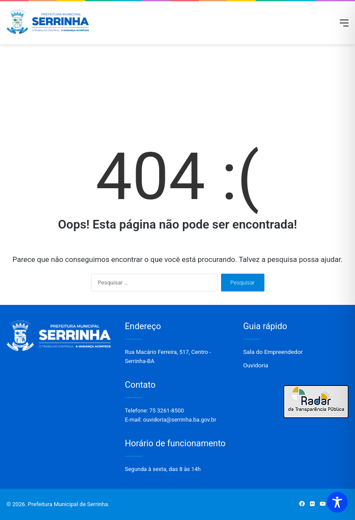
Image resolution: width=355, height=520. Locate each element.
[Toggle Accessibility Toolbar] (337, 502)
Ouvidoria (255, 365)
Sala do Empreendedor (273, 351)
